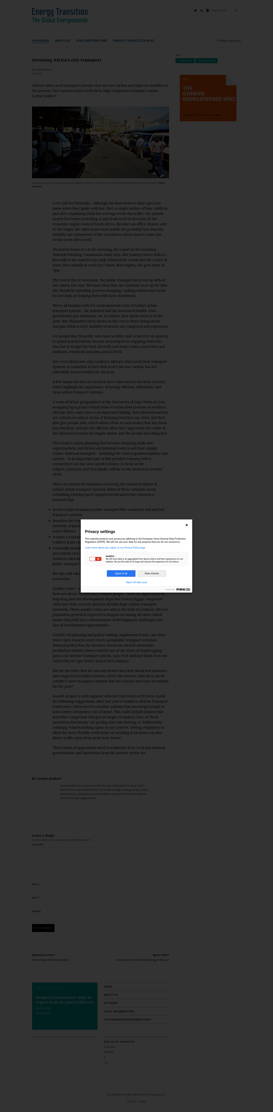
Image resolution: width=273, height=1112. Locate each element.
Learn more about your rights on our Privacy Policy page (115, 547)
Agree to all (121, 573)
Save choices (152, 573)
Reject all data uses (136, 582)
